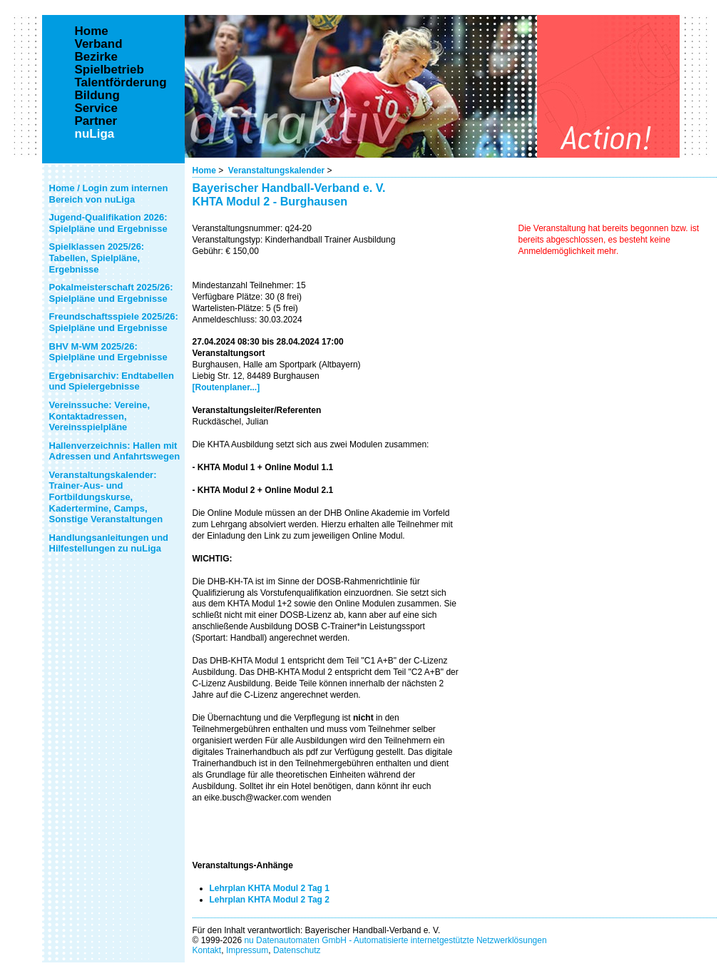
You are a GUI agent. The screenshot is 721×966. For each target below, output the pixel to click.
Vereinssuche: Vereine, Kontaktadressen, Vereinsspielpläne (99, 416)
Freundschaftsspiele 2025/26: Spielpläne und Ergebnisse (113, 322)
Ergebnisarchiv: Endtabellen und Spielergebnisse (112, 381)
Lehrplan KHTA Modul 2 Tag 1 (269, 888)
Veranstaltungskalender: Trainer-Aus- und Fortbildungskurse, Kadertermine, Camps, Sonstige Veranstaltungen (106, 496)
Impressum (247, 950)
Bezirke (96, 57)
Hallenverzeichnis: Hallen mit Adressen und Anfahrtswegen (114, 451)
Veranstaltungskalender (276, 171)
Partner (96, 121)
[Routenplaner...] (226, 387)
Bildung (97, 95)
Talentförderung (121, 82)
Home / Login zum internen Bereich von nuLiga (108, 194)
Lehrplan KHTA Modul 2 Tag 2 (269, 900)
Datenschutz (297, 950)
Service (96, 108)
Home (204, 171)
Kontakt (207, 950)
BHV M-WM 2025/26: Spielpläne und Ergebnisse (108, 352)
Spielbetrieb (109, 69)
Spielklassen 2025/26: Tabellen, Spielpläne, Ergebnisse (97, 257)
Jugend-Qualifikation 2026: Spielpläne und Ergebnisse (108, 223)
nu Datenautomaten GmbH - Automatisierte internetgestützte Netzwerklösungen (395, 940)
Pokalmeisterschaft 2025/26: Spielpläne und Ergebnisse (111, 293)
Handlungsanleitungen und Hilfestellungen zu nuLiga (109, 543)
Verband (99, 44)
